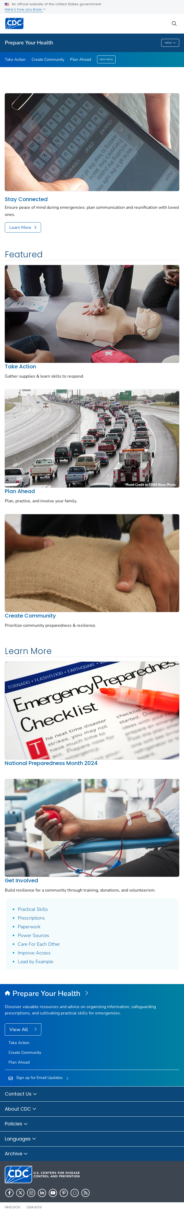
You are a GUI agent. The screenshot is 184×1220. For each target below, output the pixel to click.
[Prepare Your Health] (92, 994)
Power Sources (33, 935)
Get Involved (21, 880)
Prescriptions (31, 918)
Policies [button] (16, 1124)
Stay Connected (26, 199)
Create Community (48, 59)
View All (19, 1029)
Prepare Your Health (29, 42)
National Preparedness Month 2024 (51, 763)
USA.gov (34, 1207)
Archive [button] (16, 1154)
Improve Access (34, 953)
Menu (170, 43)
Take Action (15, 59)
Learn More (20, 227)
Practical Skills (33, 909)
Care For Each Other (39, 944)
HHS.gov (12, 1207)
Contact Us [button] (21, 1094)
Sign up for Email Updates (39, 1077)
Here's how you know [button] (25, 9)
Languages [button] (20, 1139)
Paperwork (29, 927)
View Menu (106, 59)
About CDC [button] (21, 1109)
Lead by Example (35, 961)
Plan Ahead (80, 59)
